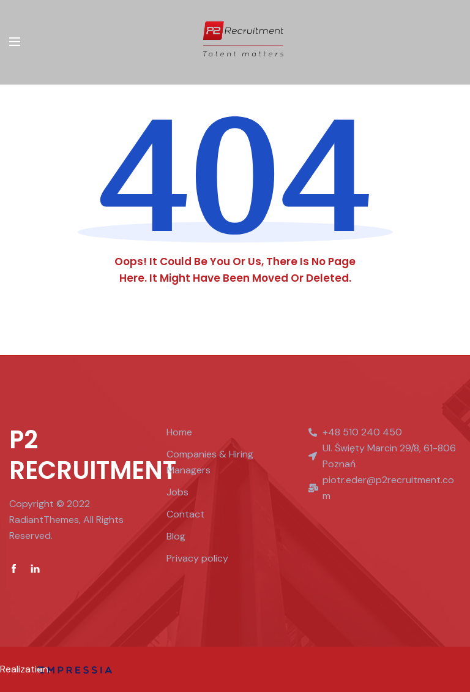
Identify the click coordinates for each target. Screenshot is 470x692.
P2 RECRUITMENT (92, 455)
